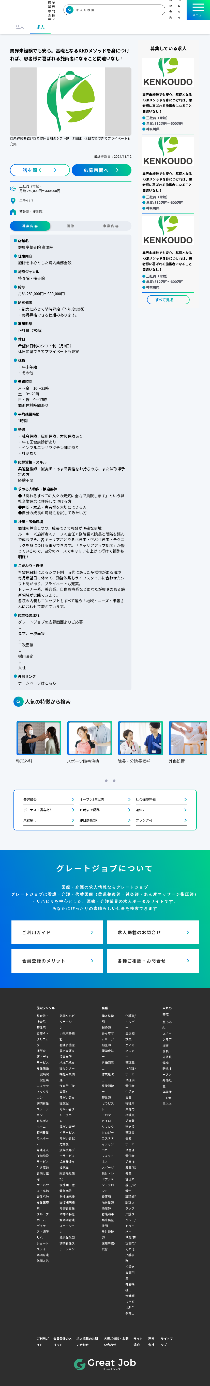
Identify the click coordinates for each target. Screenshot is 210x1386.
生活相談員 (129, 1036)
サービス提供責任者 (129, 1080)
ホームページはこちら (37, 683)
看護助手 (108, 1214)
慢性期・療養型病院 (67, 1188)
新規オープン (167, 1071)
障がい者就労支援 (67, 1141)
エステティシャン (108, 1141)
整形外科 (167, 1025)
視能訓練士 (108, 1088)
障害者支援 (67, 1208)
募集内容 (30, 225)
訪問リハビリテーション (67, 1021)
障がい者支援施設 (67, 1100)
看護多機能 (67, 1045)
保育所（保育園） (67, 1088)
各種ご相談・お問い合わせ (116, 1341)
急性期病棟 (67, 1196)
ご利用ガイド (43, 1341)
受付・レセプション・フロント (108, 1182)
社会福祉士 (129, 1287)
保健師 (129, 1295)
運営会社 (151, 1341)
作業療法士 (108, 1077)
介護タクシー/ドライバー (130, 1223)
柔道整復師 (108, 1019)
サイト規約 (138, 1341)
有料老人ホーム (43, 1123)
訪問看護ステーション (43, 1109)
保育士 (129, 1313)
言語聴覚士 (108, 1065)
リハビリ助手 (129, 1304)
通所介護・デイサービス (43, 1056)
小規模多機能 (67, 1036)
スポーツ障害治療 (167, 1039)
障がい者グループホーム (67, 1115)
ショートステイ (43, 1246)
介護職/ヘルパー (130, 1021)
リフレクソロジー (108, 1129)
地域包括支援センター (67, 1065)
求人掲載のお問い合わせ (87, 1341)
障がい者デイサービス (67, 1129)
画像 (71, 225)
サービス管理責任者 (129, 1150)
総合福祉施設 (67, 1176)
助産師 (106, 1208)
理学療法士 (108, 1054)
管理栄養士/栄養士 (130, 1185)
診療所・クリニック (43, 1039)
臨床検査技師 (108, 1223)
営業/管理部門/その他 (130, 1243)
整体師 (106, 1097)
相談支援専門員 (129, 1272)
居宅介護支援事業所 (67, 1054)
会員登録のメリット (62, 1341)
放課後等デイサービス (67, 1153)
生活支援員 (129, 1094)
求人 (40, 27)
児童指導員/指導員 (130, 1167)
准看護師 (108, 1202)
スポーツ (108, 1167)
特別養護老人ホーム (43, 1138)
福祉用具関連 (67, 1077)
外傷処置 (167, 1083)
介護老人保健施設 (43, 1153)
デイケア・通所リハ (43, 1231)
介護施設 (43, 1068)
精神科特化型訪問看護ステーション (67, 1223)
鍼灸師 (106, 1027)
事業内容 (111, 225)
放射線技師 (108, 1234)
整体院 (41, 1027)
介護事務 (129, 1258)
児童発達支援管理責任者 (129, 1129)
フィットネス (108, 1158)
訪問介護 (43, 1255)
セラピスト (108, 1106)
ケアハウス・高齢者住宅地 (43, 1191)
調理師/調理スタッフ (130, 1202)
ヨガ (105, 1150)
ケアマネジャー (129, 1051)
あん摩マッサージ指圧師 (108, 1039)
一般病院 (43, 1074)
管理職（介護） (131, 1065)
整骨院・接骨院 (43, 1019)
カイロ (106, 1120)
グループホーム (43, 1217)
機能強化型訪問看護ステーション (67, 1243)
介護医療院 (43, 1205)
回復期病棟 (67, 1202)
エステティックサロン (43, 1091)
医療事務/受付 (108, 1246)
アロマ (106, 1115)
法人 (20, 27)
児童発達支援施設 (67, 1164)
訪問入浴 (43, 1260)
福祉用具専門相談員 (129, 1109)
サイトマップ (167, 1341)
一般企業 (43, 1080)
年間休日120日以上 (167, 1098)
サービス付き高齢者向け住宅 (43, 1170)
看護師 (106, 1196)
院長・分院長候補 (167, 1057)
